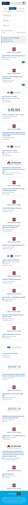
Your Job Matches (8, 11)
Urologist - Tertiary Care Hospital (11, 38)
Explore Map (21, 8)
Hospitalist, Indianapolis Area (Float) (11, 279)
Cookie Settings (12, 493)
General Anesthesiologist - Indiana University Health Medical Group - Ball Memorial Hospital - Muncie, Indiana (13, 134)
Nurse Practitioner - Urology (9, 96)
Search (5, 8)
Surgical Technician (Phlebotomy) (10, 260)
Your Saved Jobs (20, 11)
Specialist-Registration (8, 474)
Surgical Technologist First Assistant (11, 334)
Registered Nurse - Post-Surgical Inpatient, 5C (13, 55)
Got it (18, 493)
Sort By (3, 32)
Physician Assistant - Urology (9, 150)
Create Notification (21, 32)
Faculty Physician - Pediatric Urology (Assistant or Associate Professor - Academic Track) (13, 169)
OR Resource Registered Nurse (10, 353)
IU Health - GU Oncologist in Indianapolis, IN (13, 245)
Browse (12, 8)
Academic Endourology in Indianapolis (11, 208)
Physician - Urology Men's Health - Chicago (13, 114)
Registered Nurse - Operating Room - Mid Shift (13, 297)
